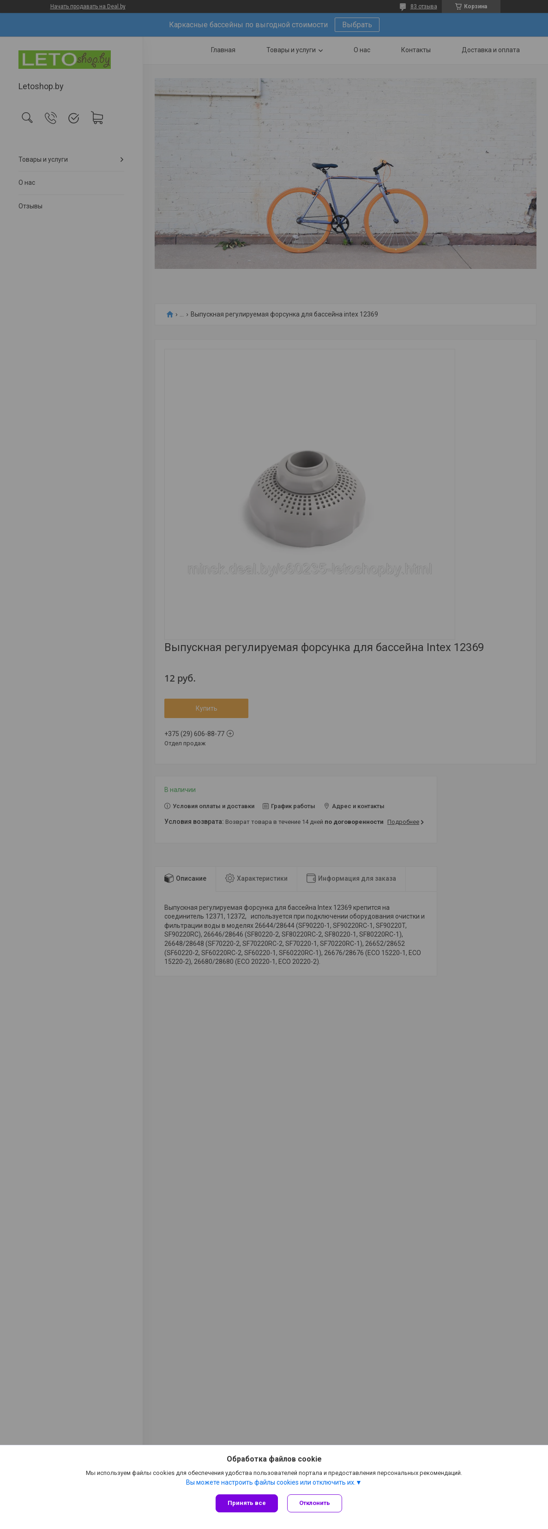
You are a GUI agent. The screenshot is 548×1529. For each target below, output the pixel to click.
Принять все (247, 1502)
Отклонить (314, 1502)
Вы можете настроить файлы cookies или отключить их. (270, 1482)
